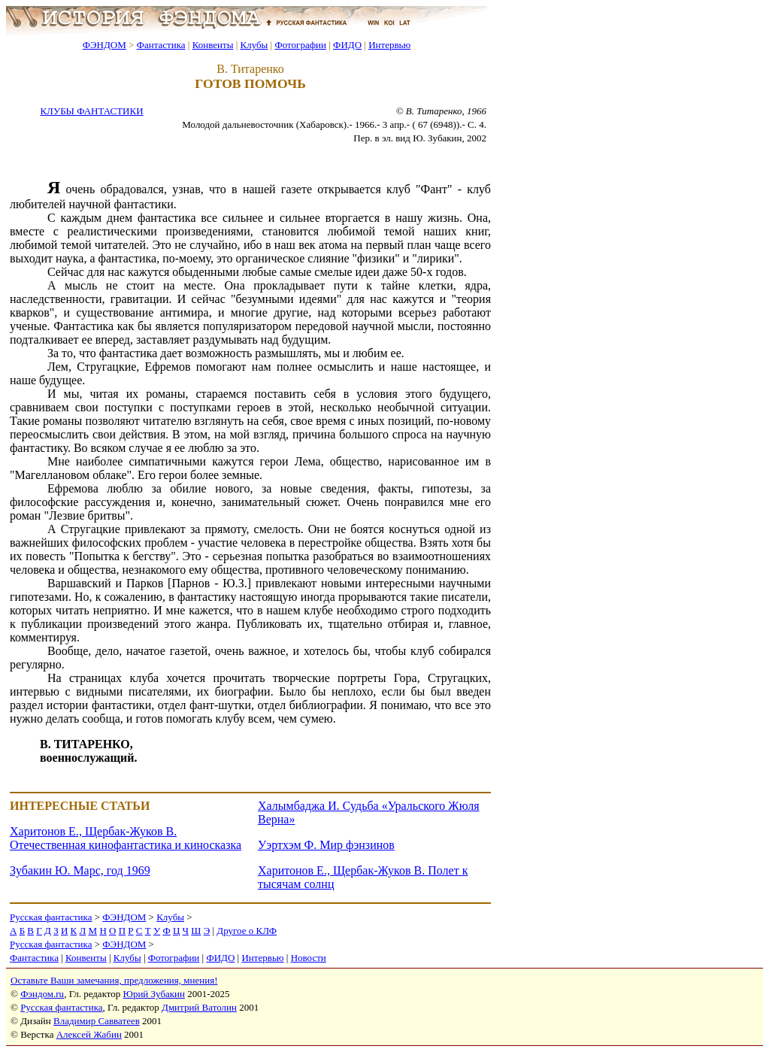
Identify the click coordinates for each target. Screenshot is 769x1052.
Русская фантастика (51, 917)
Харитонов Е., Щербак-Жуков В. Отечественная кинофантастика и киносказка (125, 838)
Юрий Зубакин (154, 993)
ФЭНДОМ (104, 44)
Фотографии (300, 44)
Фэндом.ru (42, 993)
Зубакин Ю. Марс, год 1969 (80, 870)
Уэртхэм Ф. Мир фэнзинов (326, 844)
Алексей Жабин (89, 1034)
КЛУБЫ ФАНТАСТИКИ (91, 111)
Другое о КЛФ (246, 930)
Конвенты (213, 44)
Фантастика (161, 44)
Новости (308, 957)
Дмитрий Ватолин (199, 1007)
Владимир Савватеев (96, 1020)
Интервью (389, 44)
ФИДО (347, 44)
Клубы (254, 44)
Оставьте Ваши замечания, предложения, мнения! (114, 980)
